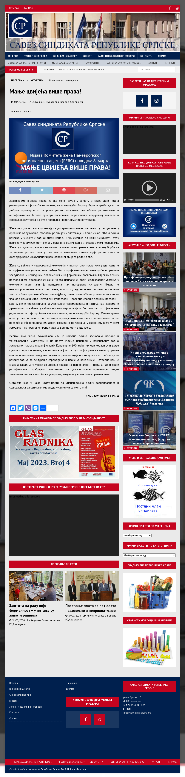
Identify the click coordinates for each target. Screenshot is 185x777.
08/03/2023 (20, 101)
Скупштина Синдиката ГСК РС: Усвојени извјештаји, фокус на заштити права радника (149, 438)
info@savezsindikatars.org (137, 712)
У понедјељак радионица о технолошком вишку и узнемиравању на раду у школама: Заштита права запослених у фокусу (149, 358)
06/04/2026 (132, 329)
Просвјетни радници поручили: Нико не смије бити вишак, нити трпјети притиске (149, 281)
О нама (162, 55)
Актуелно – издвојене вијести (149, 244)
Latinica (28, 8)
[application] (64, 525)
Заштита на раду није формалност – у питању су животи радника (31, 610)
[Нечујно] (168, 199)
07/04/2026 (132, 289)
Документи (92, 62)
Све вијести (76, 101)
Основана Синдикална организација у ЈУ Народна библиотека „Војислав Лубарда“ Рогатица (149, 399)
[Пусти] (125, 199)
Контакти (146, 55)
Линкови (170, 62)
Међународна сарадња (65, 62)
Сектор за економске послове (124, 62)
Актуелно (38, 101)
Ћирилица (13, 8)
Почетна (12, 55)
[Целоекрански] (173, 199)
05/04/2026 (132, 368)
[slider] (147, 199)
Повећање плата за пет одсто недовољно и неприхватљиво (90, 608)
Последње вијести (64, 563)
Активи (153, 62)
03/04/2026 (132, 408)
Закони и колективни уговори (116, 55)
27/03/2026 (74, 615)
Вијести (87, 55)
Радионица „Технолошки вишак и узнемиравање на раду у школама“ (149, 322)
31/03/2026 (18, 620)
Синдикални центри (65, 55)
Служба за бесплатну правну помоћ (27, 62)
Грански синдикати (35, 55)
